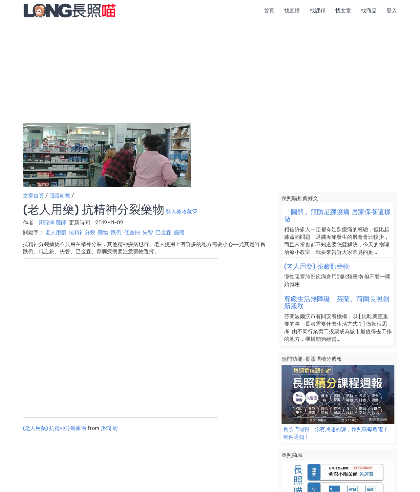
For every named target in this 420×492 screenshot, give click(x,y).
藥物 (103, 232)
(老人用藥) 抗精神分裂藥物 (54, 428)
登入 (392, 11)
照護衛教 (59, 196)
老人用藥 (55, 232)
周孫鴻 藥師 (52, 222)
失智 (147, 232)
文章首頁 (33, 196)
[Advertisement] (210, 70)
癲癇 (179, 232)
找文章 (343, 11)
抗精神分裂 (82, 232)
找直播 (292, 11)
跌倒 (116, 232)
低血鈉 (132, 232)
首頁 (269, 11)
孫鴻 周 (109, 428)
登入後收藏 (181, 212)
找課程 (318, 11)
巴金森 (163, 232)
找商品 (369, 11)
